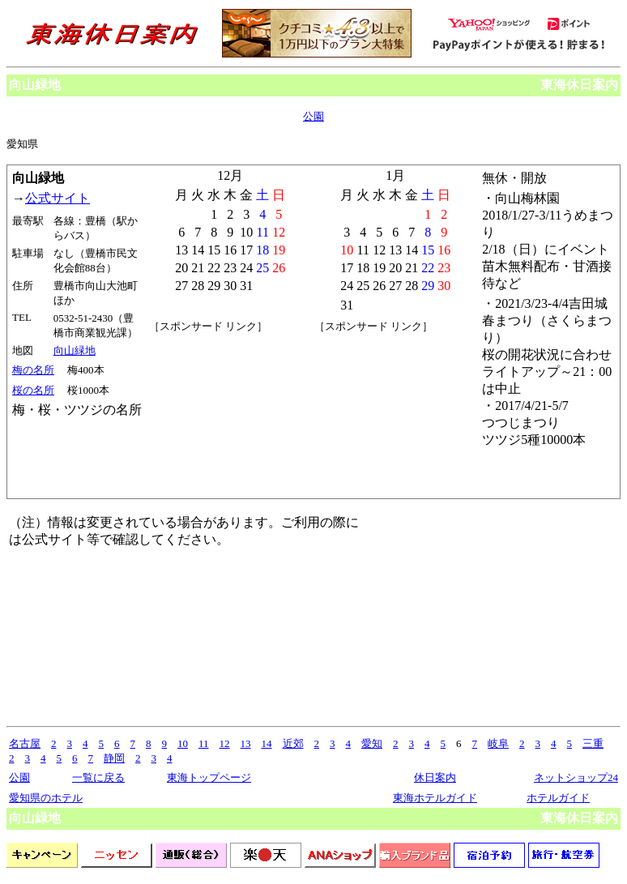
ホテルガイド (558, 798)
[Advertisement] (230, 415)
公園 (313, 116)
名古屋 (25, 743)
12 (225, 743)
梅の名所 (33, 370)
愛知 (371, 743)
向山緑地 (74, 350)
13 (246, 743)
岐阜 (498, 743)
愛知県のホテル (46, 798)
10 (182, 743)
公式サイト (57, 198)
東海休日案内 (579, 85)
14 (267, 743)
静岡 (114, 758)
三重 (593, 743)
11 (203, 743)
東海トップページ (209, 777)
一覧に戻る (98, 777)
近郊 (293, 743)
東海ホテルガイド (435, 798)
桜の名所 (33, 390)
